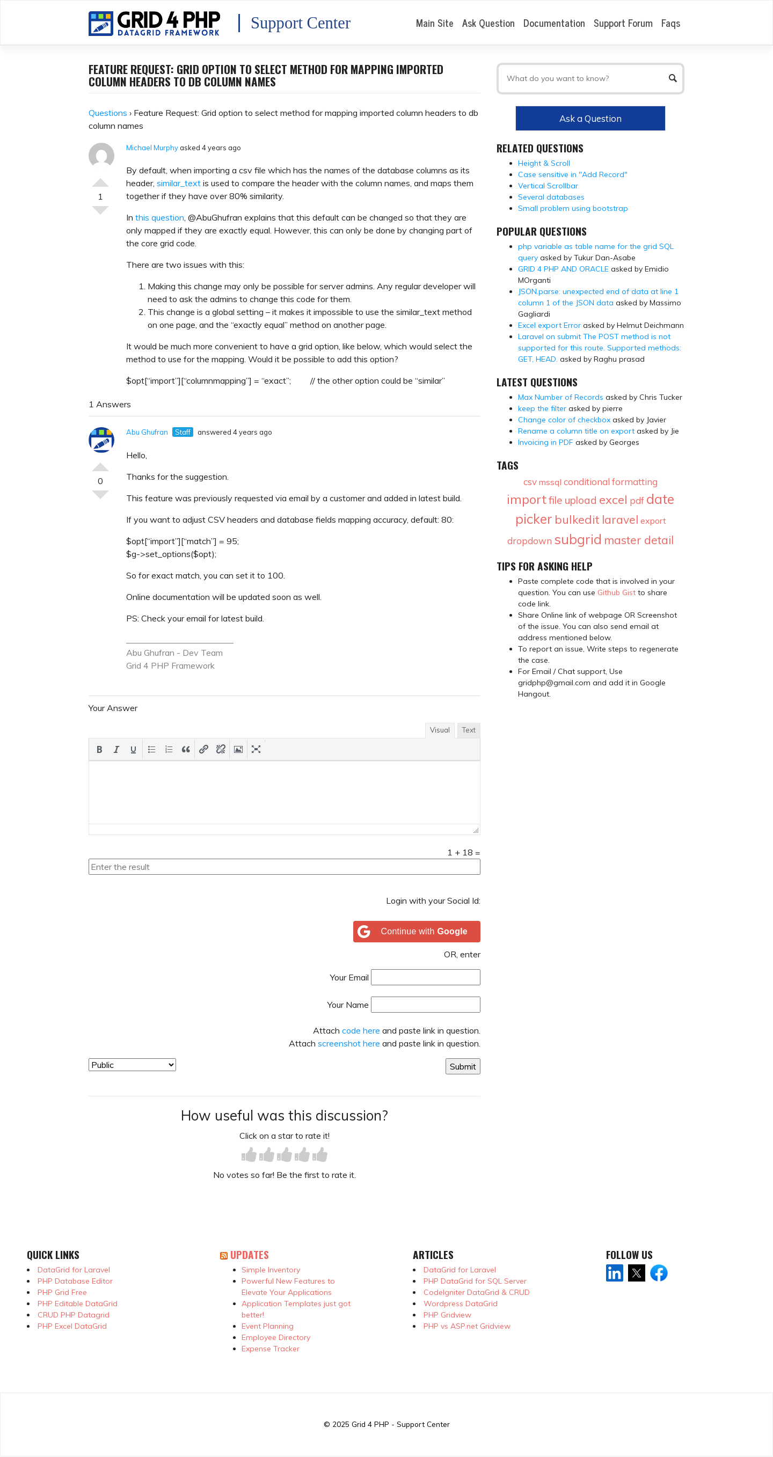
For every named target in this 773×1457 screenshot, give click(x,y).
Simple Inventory (271, 1270)
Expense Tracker (271, 1348)
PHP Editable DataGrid (78, 1303)
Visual (440, 730)
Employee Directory (276, 1337)
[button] (99, 749)
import (526, 499)
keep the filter (542, 408)
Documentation (554, 22)
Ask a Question (590, 118)
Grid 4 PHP (147, 665)
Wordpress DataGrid (461, 1303)
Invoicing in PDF (545, 442)
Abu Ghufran (147, 432)
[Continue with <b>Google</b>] (417, 931)
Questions (108, 112)
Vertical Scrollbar (548, 186)
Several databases (551, 197)
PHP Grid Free (62, 1292)
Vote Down (100, 214)
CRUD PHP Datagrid (74, 1315)
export (653, 520)
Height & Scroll (544, 163)
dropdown (529, 540)
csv (530, 481)
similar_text (179, 183)
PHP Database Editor (75, 1281)
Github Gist (616, 592)
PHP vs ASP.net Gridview (467, 1326)
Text (469, 730)
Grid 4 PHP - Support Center (401, 1424)
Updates (249, 1254)
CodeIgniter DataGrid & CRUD (477, 1292)
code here (361, 1030)
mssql (550, 482)
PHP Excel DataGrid (72, 1326)
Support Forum (623, 22)
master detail (639, 540)
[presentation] (99, 749)
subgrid (578, 539)
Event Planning (268, 1326)
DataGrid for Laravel (74, 1270)
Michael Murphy (152, 147)
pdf (637, 500)
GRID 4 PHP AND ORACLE (563, 269)
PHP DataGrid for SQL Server (475, 1281)
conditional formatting (611, 481)
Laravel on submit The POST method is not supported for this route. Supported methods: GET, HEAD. (599, 348)
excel (613, 499)
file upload (573, 500)
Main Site (435, 22)
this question (159, 217)
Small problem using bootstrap (573, 208)
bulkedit (577, 519)
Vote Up (100, 178)
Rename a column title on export (576, 431)
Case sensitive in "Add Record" (573, 174)
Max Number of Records (560, 397)
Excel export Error (549, 325)
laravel (620, 519)
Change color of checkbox (564, 419)
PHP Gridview (447, 1315)
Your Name (348, 1004)
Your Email (349, 977)
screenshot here (349, 1043)
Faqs (670, 22)
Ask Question (488, 22)
